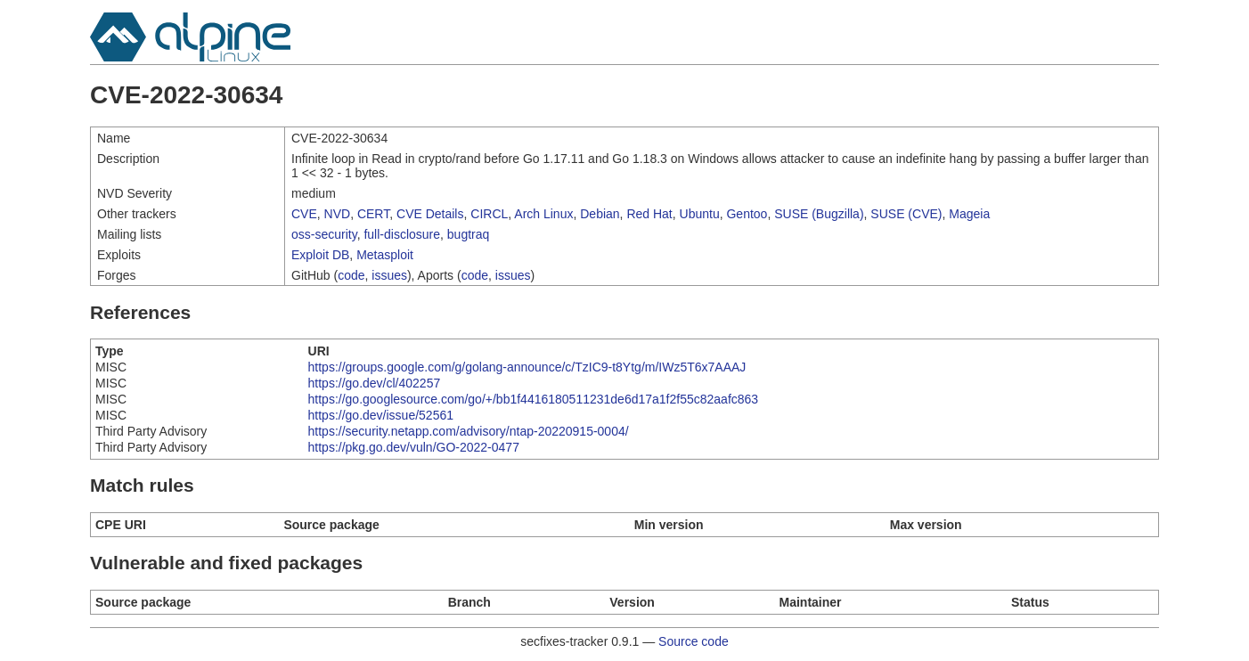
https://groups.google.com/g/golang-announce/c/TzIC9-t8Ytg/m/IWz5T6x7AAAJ (527, 367)
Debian (599, 214)
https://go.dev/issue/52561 (380, 415)
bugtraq (468, 234)
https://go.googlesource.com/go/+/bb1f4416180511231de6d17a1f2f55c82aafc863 (533, 399)
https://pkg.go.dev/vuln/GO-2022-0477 (413, 447)
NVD (337, 214)
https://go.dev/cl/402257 (374, 383)
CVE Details (429, 214)
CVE (304, 214)
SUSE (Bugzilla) (818, 214)
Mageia (969, 214)
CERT (373, 214)
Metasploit (384, 255)
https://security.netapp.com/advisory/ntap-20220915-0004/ (468, 431)
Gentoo (746, 214)
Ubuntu (700, 214)
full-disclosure (401, 234)
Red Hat (649, 214)
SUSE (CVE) (906, 214)
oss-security (324, 234)
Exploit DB (320, 255)
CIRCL (489, 214)
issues (389, 275)
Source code (693, 641)
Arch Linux (543, 214)
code (351, 275)
